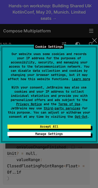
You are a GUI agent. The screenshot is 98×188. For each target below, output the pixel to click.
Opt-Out (81, 117)
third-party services (62, 108)
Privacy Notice (29, 104)
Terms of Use (69, 104)
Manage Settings (49, 134)
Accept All (49, 127)
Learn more (81, 79)
